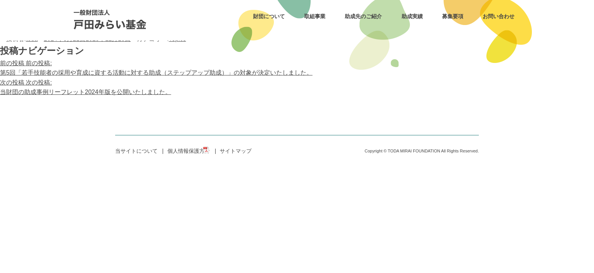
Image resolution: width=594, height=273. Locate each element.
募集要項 (452, 16)
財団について (269, 16)
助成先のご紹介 (363, 16)
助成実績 (412, 16)
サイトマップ (236, 151)
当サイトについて (136, 151)
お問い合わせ (498, 16)
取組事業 (314, 16)
